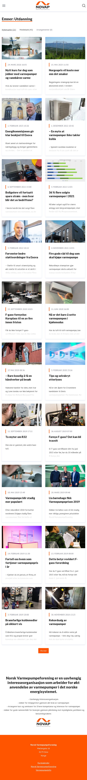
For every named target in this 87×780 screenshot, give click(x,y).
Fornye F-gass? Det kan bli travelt (65, 438)
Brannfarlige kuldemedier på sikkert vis (21, 622)
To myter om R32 (16, 436)
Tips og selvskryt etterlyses (59, 377)
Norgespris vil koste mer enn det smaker (64, 72)
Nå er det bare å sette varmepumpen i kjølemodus (62, 318)
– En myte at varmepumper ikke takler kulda (64, 135)
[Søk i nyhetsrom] (84, 5)
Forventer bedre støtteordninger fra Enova (21, 255)
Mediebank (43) (26, 29)
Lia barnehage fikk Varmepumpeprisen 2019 (64, 499)
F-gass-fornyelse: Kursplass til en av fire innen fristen (19, 318)
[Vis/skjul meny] (3, 6)
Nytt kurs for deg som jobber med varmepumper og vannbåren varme (21, 74)
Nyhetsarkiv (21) (9, 29)
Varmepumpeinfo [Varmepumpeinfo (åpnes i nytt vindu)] (43, 770)
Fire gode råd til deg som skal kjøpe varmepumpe (64, 255)
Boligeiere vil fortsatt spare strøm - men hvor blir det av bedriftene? (19, 196)
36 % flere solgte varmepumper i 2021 (61, 194)
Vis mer (43, 650)
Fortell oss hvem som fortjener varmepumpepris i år (21, 562)
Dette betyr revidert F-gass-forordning (63, 561)
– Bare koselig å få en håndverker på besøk (18, 377)
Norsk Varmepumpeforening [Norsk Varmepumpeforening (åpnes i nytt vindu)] (43, 766)
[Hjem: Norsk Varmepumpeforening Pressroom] (43, 5)
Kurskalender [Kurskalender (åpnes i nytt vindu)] (43, 763)
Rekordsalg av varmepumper (58, 622)
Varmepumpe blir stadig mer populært (20, 499)
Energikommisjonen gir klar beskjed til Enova (19, 133)
